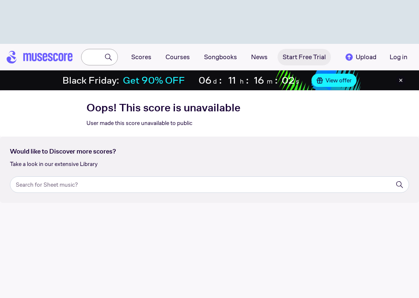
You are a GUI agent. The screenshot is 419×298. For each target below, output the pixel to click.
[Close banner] (401, 80)
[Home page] (40, 57)
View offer (334, 80)
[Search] (108, 57)
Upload (360, 57)
